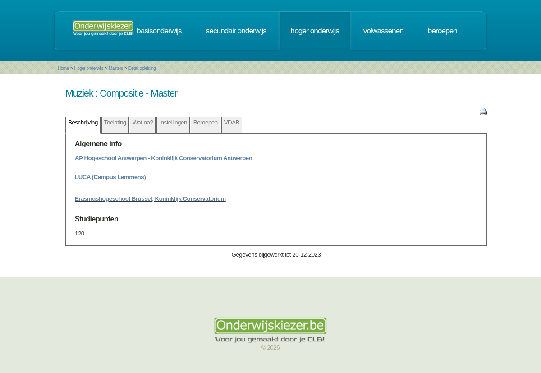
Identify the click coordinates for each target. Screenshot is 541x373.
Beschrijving (83, 122)
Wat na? (143, 122)
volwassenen (383, 30)
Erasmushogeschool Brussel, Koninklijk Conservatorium (150, 198)
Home (63, 68)
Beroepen (205, 122)
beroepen (442, 30)
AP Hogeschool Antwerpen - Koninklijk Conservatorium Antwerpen (163, 158)
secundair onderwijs (236, 30)
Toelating (115, 122)
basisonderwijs (159, 30)
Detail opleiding (142, 68)
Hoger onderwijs (88, 68)
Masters (116, 68)
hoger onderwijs (315, 30)
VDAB (231, 122)
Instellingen (173, 122)
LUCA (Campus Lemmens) (110, 177)
